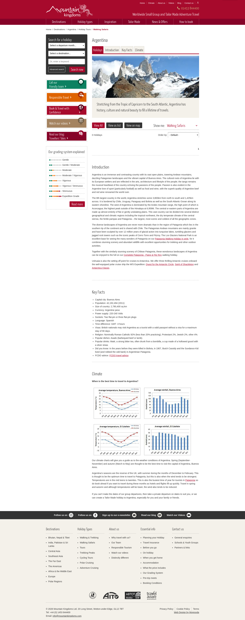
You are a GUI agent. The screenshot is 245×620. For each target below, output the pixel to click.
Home (142, 3)
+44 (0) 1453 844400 (60, 612)
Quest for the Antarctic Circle (160, 264)
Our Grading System (153, 573)
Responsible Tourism (121, 547)
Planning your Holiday (153, 537)
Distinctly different (120, 557)
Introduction (112, 50)
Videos (171, 3)
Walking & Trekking (89, 537)
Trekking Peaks (87, 552)
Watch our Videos (176, 515)
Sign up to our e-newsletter (116, 515)
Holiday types (85, 22)
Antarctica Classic (100, 268)
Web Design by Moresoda (186, 612)
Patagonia (190, 480)
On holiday (148, 552)
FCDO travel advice (118, 355)
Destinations (59, 22)
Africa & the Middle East (60, 571)
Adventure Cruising (89, 568)
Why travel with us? (120, 537)
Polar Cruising (87, 562)
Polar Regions (55, 581)
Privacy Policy (166, 609)
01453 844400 (190, 8)
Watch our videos (119, 552)
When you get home (152, 557)
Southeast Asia (55, 556)
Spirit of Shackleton (184, 264)
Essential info (148, 529)
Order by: (162, 135)
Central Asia (54, 551)
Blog (179, 3)
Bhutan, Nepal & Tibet (59, 537)
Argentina (71, 29)
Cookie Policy (183, 609)
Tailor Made (134, 22)
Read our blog (148, 515)
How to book (186, 22)
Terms (196, 609)
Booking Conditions (152, 583)
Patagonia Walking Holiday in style (171, 239)
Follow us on (60, 515)
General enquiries (183, 537)
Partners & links (182, 547)
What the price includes (154, 568)
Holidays (97, 50)
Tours (82, 547)
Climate (151, 3)
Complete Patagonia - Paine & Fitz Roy (143, 255)
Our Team (116, 542)
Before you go (150, 547)
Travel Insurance (151, 542)
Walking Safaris (176, 125)
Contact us (189, 3)
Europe (51, 576)
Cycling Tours (86, 557)
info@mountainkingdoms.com (67, 616)
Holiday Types (85, 529)
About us (161, 3)
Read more (77, 204)
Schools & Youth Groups (186, 542)
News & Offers (160, 22)
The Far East (54, 561)
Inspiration (110, 22)
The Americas (55, 566)
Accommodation (151, 562)
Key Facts (127, 50)
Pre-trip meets (150, 578)
